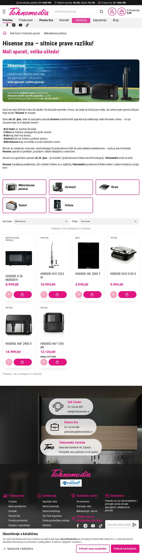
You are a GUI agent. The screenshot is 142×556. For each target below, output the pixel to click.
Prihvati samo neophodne (93, 548)
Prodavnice (26, 20)
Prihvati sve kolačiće (125, 548)
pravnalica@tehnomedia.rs (78, 431)
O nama (13, 501)
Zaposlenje (99, 20)
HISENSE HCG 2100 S (123, 274)
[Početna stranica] (5, 33)
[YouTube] (20, 25)
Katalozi (47, 525)
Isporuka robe (50, 501)
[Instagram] (14, 25)
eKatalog (81, 20)
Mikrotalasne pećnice (20, 187)
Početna (8, 20)
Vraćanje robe (84, 506)
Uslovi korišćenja (51, 511)
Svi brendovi (83, 501)
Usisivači (64, 187)
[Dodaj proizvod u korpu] (23, 294)
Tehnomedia (29, 12)
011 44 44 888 (72, 427)
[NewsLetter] (134, 524)
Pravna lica (14, 515)
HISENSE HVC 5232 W (52, 275)
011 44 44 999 (75, 406)
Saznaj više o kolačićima (20, 548)
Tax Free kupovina (52, 515)
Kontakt (64, 20)
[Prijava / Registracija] (112, 12)
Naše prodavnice (17, 506)
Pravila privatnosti (18, 520)
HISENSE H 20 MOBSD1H (14, 278)
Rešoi (108, 187)
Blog (116, 20)
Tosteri (16, 205)
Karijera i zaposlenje (19, 525)
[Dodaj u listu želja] (9, 294)
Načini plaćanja (51, 506)
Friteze (62, 205)
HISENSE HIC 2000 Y (87, 274)
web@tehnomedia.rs (79, 411)
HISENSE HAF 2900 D (18, 343)
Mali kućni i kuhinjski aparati (25, 33)
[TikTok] (27, 25)
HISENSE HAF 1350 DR (52, 345)
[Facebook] (7, 25)
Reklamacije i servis (87, 511)
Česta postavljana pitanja (56, 520)
